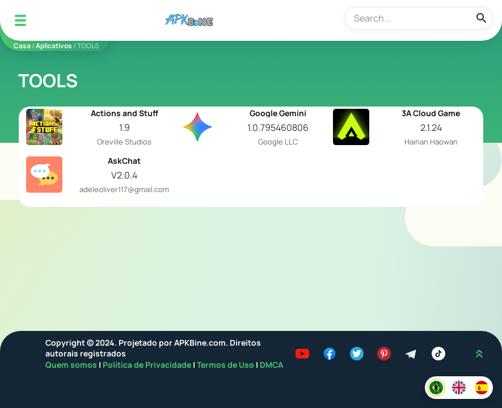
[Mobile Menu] (20, 20)
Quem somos (72, 364)
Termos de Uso (225, 364)
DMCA (271, 364)
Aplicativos (54, 45)
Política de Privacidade (148, 364)
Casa (22, 45)
